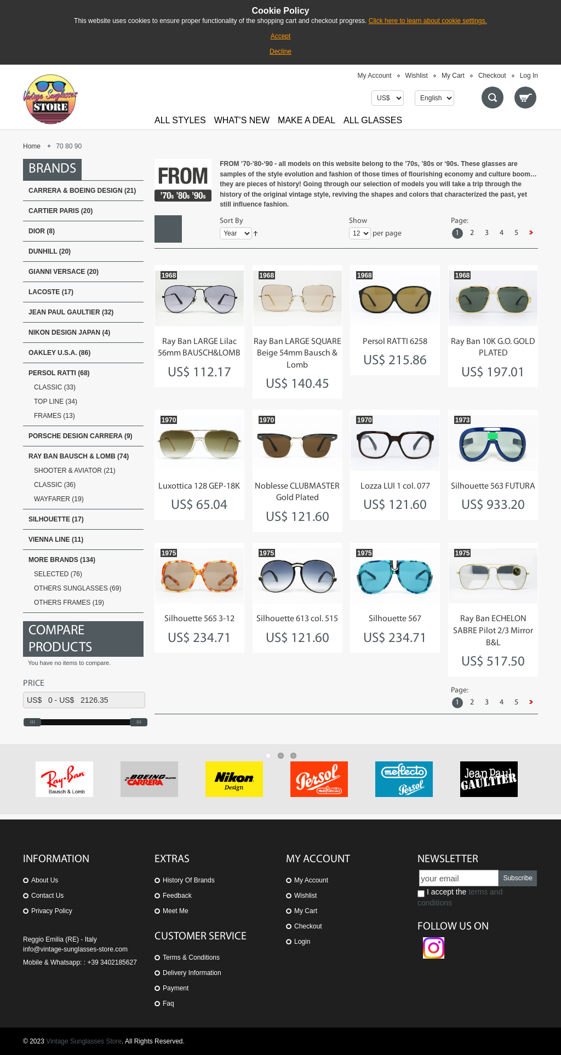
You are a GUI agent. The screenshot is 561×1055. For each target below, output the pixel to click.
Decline (280, 51)
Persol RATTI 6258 (395, 341)
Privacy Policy (51, 911)
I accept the (459, 897)
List (195, 229)
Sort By (231, 221)
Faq (168, 1003)
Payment (175, 988)
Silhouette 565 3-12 (199, 619)
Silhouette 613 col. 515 (297, 619)
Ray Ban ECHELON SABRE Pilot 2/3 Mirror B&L (493, 631)
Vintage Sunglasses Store (84, 1041)
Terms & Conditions (191, 957)
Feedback (177, 895)
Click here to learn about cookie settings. (428, 21)
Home (32, 146)
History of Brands (189, 880)
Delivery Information (192, 973)
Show (358, 221)
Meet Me (175, 911)
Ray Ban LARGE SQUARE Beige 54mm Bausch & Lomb (297, 353)
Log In (529, 75)
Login (302, 941)
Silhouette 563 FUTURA (493, 486)
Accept (281, 36)
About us (44, 880)
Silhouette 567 (395, 619)
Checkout (492, 75)
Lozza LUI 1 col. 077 (395, 486)
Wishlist (416, 75)
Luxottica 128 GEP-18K (199, 486)
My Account (375, 75)
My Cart (453, 75)
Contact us (47, 895)
